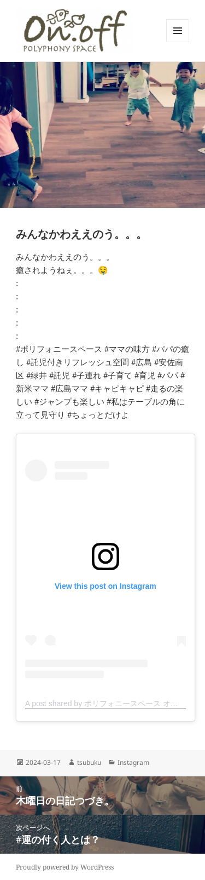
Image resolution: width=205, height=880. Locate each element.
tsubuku (89, 762)
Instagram (133, 762)
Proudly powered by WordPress (65, 867)
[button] (74, 31)
